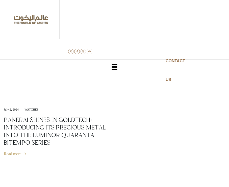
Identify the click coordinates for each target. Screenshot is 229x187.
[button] (114, 67)
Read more (15, 154)
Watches (32, 109)
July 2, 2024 (11, 109)
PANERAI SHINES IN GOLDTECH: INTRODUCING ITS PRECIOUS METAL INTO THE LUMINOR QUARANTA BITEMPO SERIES (55, 131)
